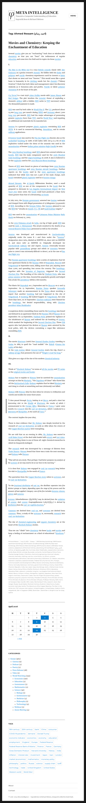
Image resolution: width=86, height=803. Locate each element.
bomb (19, 138)
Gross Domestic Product (19, 751)
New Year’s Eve (57, 573)
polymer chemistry (27, 577)
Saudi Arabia (23, 584)
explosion (11, 560)
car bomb (45, 195)
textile (22, 75)
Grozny (61, 320)
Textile (47, 87)
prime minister (14, 277)
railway (11, 353)
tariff (59, 763)
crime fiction (38, 556)
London (58, 755)
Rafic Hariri (59, 580)
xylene (10, 592)
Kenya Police (22, 569)
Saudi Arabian (49, 209)
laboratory (12, 412)
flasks (59, 73)
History (52, 751)
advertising (40, 548)
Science (18, 690)
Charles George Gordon (16, 554)
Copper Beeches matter (21, 429)
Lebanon (22, 571)
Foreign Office (31, 406)
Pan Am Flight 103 (42, 138)
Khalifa (30, 403)
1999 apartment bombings (53, 172)
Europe (35, 742)
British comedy (44, 70)
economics (31, 738)
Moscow (58, 263)
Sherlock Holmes (24, 369)
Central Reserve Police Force (19, 229)
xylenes (11, 494)
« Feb (19, 639)
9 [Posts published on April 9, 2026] (36, 622)
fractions (40, 505)
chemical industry (52, 359)
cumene (13, 502)
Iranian (54, 200)
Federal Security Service (42, 560)
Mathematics (20, 687)
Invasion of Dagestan (35, 271)
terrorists (54, 249)
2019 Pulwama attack (22, 223)
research (21, 409)
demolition (47, 129)
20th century (27, 729)
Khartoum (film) (45, 569)
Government (20, 684)
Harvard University (38, 751)
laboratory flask (13, 571)
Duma (47, 291)
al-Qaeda (30, 183)
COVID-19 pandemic (17, 734)
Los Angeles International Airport (43, 189)
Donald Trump (43, 734)
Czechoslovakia (58, 234)
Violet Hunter (13, 451)
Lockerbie (12, 141)
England (25, 742)
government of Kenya (41, 565)
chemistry (12, 56)
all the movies (47, 369)
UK (39, 209)
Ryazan (57, 314)
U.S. (50, 110)
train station (19, 350)
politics (23, 763)
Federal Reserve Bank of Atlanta (22, 746)
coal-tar (35, 409)
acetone (11, 548)
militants (47, 300)
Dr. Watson (53, 558)
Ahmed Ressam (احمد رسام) (53, 548)
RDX (28, 582)
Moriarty (27, 381)
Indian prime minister (37, 146)
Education (19, 681)
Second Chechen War (47, 322)
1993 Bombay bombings (22, 152)
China (43, 729)
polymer (11, 75)
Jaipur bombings (34, 158)
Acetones (11, 499)
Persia (29, 400)
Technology (21, 704)
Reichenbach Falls (21, 383)
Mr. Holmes (37, 423)
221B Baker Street (15, 437)
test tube (18, 586)
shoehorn (60, 533)
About (11, 786)
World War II (39, 110)
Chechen (40, 300)
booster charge (49, 178)
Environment (22, 696)
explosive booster (28, 560)
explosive (19, 118)
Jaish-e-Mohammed (23, 226)
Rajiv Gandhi (51, 146)
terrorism (11, 586)
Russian (35, 263)
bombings (60, 268)
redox (32, 582)
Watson (33, 378)
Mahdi (51, 344)
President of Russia (41, 577)
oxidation (61, 499)
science (39, 763)
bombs (11, 155)
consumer (52, 729)
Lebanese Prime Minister (50, 215)
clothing (33, 81)
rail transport (12, 582)
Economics (19, 679)
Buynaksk (50, 263)
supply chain (50, 763)
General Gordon (37, 350)
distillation (12, 505)
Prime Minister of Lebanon (17, 580)
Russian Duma (42, 288)
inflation (12, 755)
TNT (17, 588)
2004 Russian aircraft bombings (44, 169)
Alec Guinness (30, 550)
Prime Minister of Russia (34, 580)
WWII (40, 112)
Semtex (11, 127)
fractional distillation (22, 485)
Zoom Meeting (20, 710)
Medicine (20, 699)
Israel (30, 567)
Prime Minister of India (55, 577)
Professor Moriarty (49, 580)
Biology (20, 693)
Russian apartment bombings (24, 260)
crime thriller (34, 95)
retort (55, 582)
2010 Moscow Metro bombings (43, 161)
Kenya (15, 569)
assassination (13, 146)
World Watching (19, 676)
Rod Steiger (13, 98)
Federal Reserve (46, 742)
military (11, 132)
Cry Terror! (12, 95)
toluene (62, 491)
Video (14, 673)
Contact (11, 791)
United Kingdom (39, 588)
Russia (16, 584)
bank (37, 729)
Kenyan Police (35, 206)
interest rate (23, 755)
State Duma (51, 584)
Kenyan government (31, 200)
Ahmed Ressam (15, 183)
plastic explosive (40, 127)
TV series (61, 369)
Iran (26, 567)
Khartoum (21, 341)
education (12, 59)
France (51, 406)
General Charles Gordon (45, 341)
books (49, 530)
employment (14, 742)
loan (51, 755)
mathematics (33, 759)
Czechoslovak (13, 246)
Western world (15, 772)
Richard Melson (13, 541)
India (36, 223)
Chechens (27, 554)
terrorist (42, 98)
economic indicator (17, 738)
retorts (49, 437)
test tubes (61, 437)
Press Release (17, 670)
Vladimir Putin (51, 274)
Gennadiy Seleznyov (20, 565)
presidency (25, 280)
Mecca (45, 400)
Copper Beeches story (37, 477)
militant (21, 573)
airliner (19, 101)
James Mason (55, 95)
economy (42, 738)
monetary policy (47, 759)
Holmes (11, 378)
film (52, 560)
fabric (62, 75)
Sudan (11, 344)
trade (23, 768)
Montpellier (22, 412)
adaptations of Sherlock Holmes (25, 548)
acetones (14, 463)
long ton (35, 571)
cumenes (20, 494)
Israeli (30, 209)
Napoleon (40, 381)
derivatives (42, 409)
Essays (32, 541)
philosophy (13, 763)
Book (15, 552)
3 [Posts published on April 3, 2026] (44, 618)
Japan (44, 755)
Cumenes (12, 511)
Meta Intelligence (37, 12)
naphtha (33, 505)
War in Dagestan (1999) (24, 590)
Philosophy (21, 701)
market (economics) (17, 759)
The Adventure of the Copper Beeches (38, 586)
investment (35, 755)
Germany (51, 112)
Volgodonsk (13, 266)
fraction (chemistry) (43, 563)
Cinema (15, 662)
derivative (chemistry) (34, 558)
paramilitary (25, 249)
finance (40, 746)
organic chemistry (48, 522)
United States (49, 588)
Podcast (15, 664)
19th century (14, 729)
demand (31, 734)
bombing (21, 141)
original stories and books (24, 372)
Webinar (18, 707)
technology (14, 768)
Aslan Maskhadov (24, 305)
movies (18, 53)
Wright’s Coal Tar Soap (51, 353)
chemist (36, 73)
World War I (48, 118)
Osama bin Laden (27, 575)
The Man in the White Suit (19, 70)
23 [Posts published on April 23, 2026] (37, 630)
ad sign (17, 353)
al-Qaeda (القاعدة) (19, 550)
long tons (18, 112)
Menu (73, 16)
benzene (55, 491)
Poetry (15, 667)
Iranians (48, 206)
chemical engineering (27, 522)
